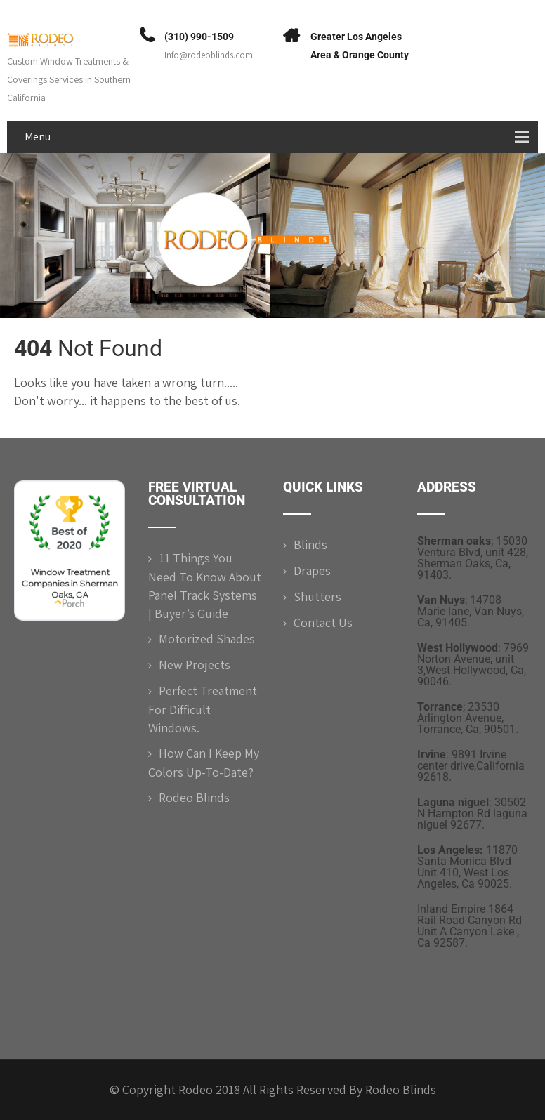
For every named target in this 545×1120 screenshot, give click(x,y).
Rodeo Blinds (194, 797)
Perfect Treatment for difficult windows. (202, 709)
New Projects (194, 665)
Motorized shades (207, 639)
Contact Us (323, 622)
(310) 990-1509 (199, 36)
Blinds (310, 544)
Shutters (317, 596)
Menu (38, 136)
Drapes (312, 570)
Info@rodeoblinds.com (208, 55)
